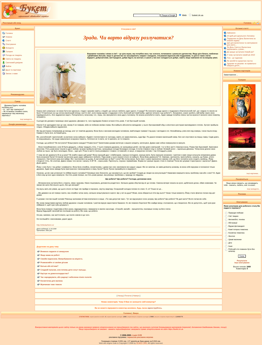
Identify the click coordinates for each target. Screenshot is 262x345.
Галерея (9, 52)
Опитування (11, 44)
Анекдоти (10, 48)
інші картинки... (253, 173)
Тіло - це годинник (234, 58)
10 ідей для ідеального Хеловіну (240, 36)
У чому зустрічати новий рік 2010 (241, 55)
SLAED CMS (141, 343)
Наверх (136, 296)
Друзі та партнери (13, 70)
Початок (127, 296)
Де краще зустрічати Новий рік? (240, 52)
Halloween (231, 33)
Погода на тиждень (14, 55)
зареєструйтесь (154, 308)
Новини (9, 37)
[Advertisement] (196, 7)
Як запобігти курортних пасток (240, 61)
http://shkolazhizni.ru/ (45, 225)
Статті (8, 41)
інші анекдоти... (26, 119)
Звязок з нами (12, 74)
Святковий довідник (14, 63)
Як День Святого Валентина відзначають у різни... (239, 48)
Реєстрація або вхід (12, 23)
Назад (120, 296)
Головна (9, 33)
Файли (8, 66)
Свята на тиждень (13, 59)
